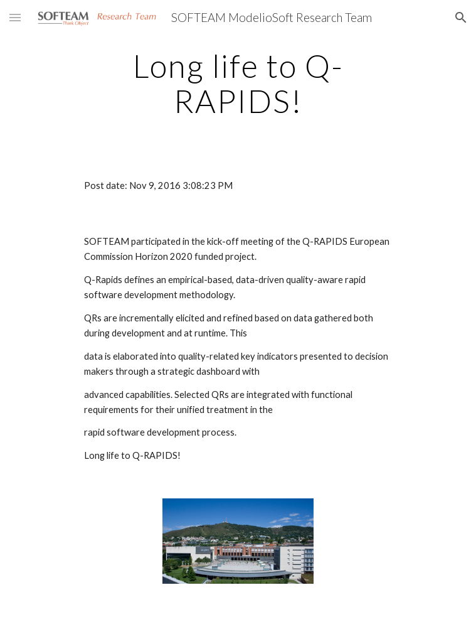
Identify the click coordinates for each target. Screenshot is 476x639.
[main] (238, 83)
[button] (15, 17)
